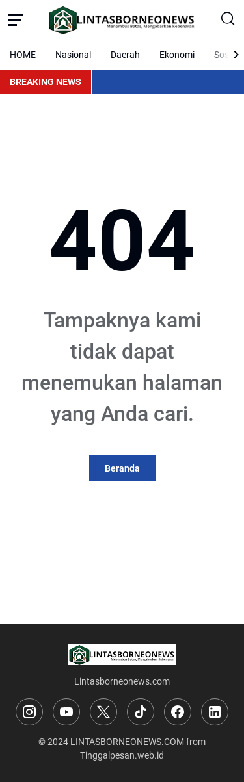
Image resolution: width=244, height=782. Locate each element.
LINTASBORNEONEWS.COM (127, 742)
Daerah (125, 54)
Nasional (73, 54)
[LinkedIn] (214, 711)
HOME (23, 54)
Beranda (122, 468)
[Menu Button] (16, 19)
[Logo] (122, 654)
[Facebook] (177, 711)
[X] (103, 711)
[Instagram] (29, 711)
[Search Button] (228, 19)
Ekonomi (177, 54)
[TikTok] (140, 711)
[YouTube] (66, 711)
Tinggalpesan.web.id (122, 755)
